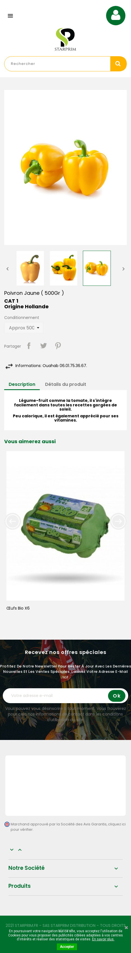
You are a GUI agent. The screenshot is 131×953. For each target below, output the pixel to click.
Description (22, 384)
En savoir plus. (103, 939)
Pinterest (58, 345)
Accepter (67, 947)
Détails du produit (65, 384)
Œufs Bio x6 (18, 608)
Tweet (43, 345)
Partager (28, 345)
